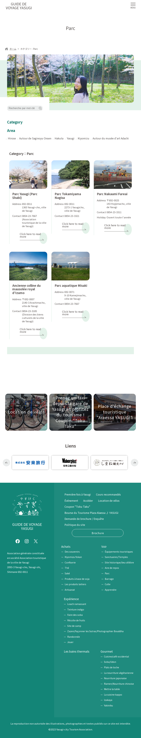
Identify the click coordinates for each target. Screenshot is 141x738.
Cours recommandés (108, 494)
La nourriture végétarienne (118, 672)
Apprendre (110, 589)
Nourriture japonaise (115, 678)
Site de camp (74, 625)
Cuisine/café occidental (116, 656)
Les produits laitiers (75, 584)
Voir (104, 546)
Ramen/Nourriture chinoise (119, 683)
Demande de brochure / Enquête (84, 519)
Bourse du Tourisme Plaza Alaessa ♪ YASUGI (91, 513)
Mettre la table (112, 689)
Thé (67, 567)
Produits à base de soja (77, 578)
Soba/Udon (110, 661)
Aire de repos (112, 567)
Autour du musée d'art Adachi (111, 138)
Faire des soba (75, 614)
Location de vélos (108, 500)
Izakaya (108, 700)
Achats (65, 546)
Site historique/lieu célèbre (119, 562)
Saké (67, 573)
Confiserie (70, 562)
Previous (6, 462)
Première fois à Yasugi (78, 494)
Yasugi (70, 138)
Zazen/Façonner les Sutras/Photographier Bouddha (95, 631)
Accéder (88, 500)
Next (134, 462)
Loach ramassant (76, 604)
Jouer (70, 642)
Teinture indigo (75, 609)
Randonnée (73, 636)
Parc (107, 573)
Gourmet (107, 651)
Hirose (12, 138)
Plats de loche (111, 667)
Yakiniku (108, 705)
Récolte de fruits (76, 620)
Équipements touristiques (119, 551)
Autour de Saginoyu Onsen (35, 138)
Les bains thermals (76, 651)
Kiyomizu (83, 138)
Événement (71, 500)
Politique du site (75, 525)
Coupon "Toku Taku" (77, 506)
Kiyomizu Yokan (73, 557)
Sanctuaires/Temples (116, 557)
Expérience (71, 599)
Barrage (109, 578)
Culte (107, 584)
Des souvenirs (72, 551)
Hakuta (59, 138)
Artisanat (70, 589)
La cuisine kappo (113, 694)
